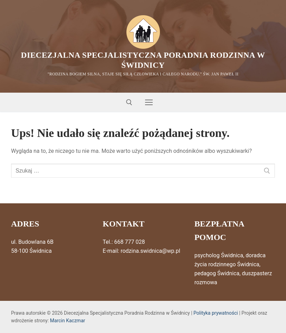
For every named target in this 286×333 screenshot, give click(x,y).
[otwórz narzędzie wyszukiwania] (129, 103)
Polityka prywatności (215, 313)
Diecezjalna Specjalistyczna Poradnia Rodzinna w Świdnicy (143, 60)
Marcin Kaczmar (67, 321)
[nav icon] (149, 102)
